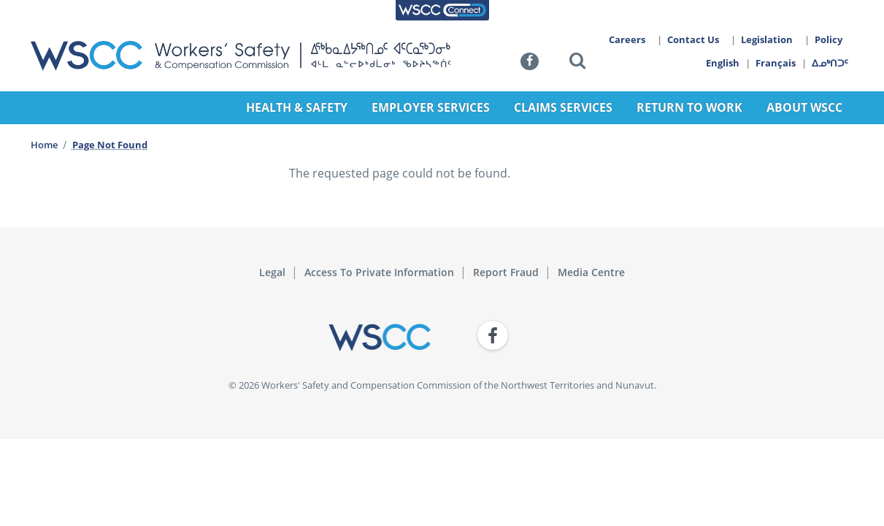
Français (776, 62)
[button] (577, 63)
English (722, 62)
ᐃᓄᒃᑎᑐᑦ (830, 62)
